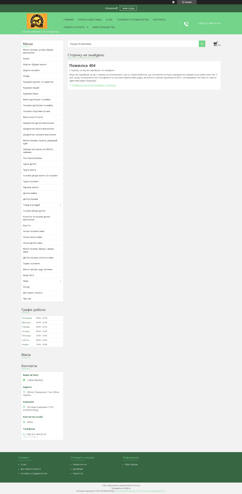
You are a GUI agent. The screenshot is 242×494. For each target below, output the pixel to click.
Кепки (26, 58)
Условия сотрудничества (133, 19)
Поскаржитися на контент (127, 491)
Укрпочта (78, 473)
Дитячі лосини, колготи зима (38, 257)
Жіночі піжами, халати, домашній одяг (40, 142)
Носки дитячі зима (32, 242)
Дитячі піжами (30, 199)
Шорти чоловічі (31, 70)
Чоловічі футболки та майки (38, 105)
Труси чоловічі (30, 181)
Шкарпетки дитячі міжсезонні (38, 122)
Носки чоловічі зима (33, 231)
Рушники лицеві (31, 87)
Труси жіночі (29, 169)
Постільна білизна (32, 158)
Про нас (27, 298)
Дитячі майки (30, 193)
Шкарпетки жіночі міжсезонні (38, 128)
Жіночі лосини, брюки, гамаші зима (38, 250)
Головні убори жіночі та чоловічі (40, 175)
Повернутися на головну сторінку (94, 85)
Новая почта (79, 464)
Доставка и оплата (31, 468)
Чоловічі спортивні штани (36, 111)
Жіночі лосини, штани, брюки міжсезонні (38, 51)
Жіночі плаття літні (33, 117)
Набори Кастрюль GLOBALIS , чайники (38, 151)
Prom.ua (136, 485)
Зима (25, 280)
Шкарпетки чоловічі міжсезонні (39, 134)
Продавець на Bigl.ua (121, 488)
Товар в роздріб (31, 204)
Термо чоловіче (31, 263)
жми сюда (128, 8)
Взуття (26, 225)
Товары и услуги (74, 27)
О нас (109, 19)
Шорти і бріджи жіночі (34, 64)
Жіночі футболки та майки (36, 99)
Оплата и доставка (89, 19)
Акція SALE (28, 275)
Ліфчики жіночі (30, 187)
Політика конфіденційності (153, 491)
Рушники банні (30, 93)
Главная (68, 19)
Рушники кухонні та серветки (38, 81)
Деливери (78, 468)
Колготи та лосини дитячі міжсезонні (36, 218)
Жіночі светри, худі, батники (37, 269)
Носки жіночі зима (32, 237)
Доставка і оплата (32, 292)
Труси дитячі (29, 163)
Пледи (26, 76)
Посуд (26, 286)
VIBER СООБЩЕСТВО (103, 27)
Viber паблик (131, 464)
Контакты (159, 19)
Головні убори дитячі (34, 210)
